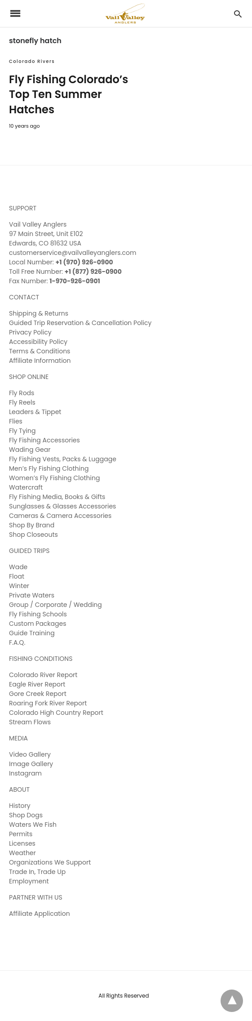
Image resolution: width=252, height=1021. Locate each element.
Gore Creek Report (37, 693)
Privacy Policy (30, 332)
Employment (29, 881)
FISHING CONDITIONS (40, 658)
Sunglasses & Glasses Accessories (62, 506)
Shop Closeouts (33, 534)
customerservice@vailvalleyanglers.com (72, 252)
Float (16, 576)
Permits (20, 833)
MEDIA (18, 738)
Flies (15, 421)
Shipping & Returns (38, 313)
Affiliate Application (39, 913)
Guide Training (32, 633)
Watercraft (26, 487)
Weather (22, 852)
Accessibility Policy (38, 341)
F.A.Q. (17, 642)
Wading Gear (29, 449)
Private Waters (31, 595)
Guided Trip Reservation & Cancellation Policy (80, 322)
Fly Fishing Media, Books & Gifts (57, 496)
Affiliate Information (40, 360)
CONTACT (24, 297)
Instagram (25, 773)
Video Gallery (30, 754)
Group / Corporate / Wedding (55, 604)
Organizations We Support (50, 862)
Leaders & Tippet (35, 411)
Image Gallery (31, 763)
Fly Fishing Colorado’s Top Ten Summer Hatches (68, 94)
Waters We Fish (33, 824)
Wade (18, 566)
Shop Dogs (26, 815)
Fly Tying (22, 430)
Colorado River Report (43, 674)
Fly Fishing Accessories (44, 440)
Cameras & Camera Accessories (60, 515)
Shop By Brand (31, 525)
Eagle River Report (37, 684)
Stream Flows (30, 722)
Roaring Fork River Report (48, 703)
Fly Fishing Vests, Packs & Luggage (62, 459)
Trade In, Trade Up (37, 871)
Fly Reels (22, 402)
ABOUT (19, 789)
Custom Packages (37, 623)
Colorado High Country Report (56, 712)
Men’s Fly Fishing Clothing (48, 468)
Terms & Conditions (39, 351)
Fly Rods (21, 392)
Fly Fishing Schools (38, 614)
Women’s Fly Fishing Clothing (54, 477)
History (20, 805)
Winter (19, 585)
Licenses (22, 843)
